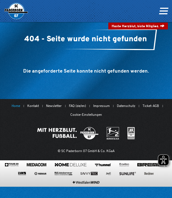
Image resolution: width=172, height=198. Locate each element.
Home (16, 106)
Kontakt (33, 106)
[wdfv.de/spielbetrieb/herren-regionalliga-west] (131, 133)
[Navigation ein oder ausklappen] (163, 11)
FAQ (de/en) (77, 106)
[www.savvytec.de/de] (89, 173)
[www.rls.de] (63, 173)
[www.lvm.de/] (22, 173)
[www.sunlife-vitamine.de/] (127, 173)
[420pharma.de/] (12, 164)
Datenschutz (126, 106)
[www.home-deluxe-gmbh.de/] (70, 164)
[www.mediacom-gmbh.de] (36, 164)
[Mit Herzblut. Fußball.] (68, 133)
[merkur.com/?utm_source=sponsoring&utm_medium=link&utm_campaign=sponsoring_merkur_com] (40, 173)
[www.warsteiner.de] (149, 173)
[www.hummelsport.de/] (103, 164)
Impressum (101, 106)
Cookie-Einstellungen (86, 114)
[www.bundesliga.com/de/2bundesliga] (113, 133)
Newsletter (54, 106)
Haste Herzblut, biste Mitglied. (138, 26)
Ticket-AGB (151, 106)
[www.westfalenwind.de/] (86, 182)
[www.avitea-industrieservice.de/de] (124, 164)
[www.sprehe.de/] (108, 173)
